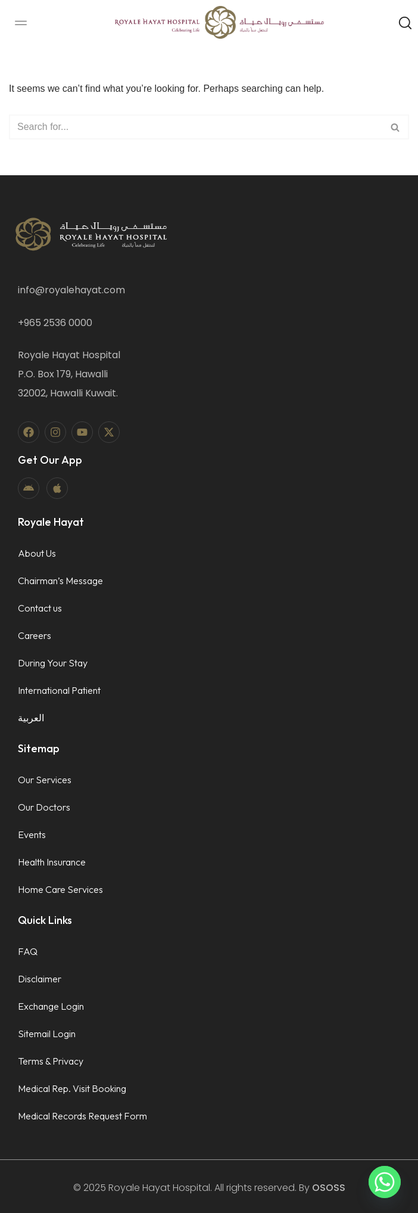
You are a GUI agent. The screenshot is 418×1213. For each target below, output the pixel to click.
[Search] (195, 126)
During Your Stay (53, 663)
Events (32, 834)
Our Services (44, 780)
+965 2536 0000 (55, 323)
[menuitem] (60, 717)
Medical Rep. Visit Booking (72, 1088)
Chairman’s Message (60, 581)
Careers (34, 635)
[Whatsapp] (385, 1182)
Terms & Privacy (50, 1061)
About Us (37, 553)
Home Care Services (60, 889)
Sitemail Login (47, 1034)
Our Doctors (44, 807)
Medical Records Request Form (82, 1116)
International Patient (59, 690)
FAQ (28, 951)
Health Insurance (52, 862)
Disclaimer (39, 979)
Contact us (40, 608)
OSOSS (328, 1188)
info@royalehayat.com (71, 290)
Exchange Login (51, 1006)
